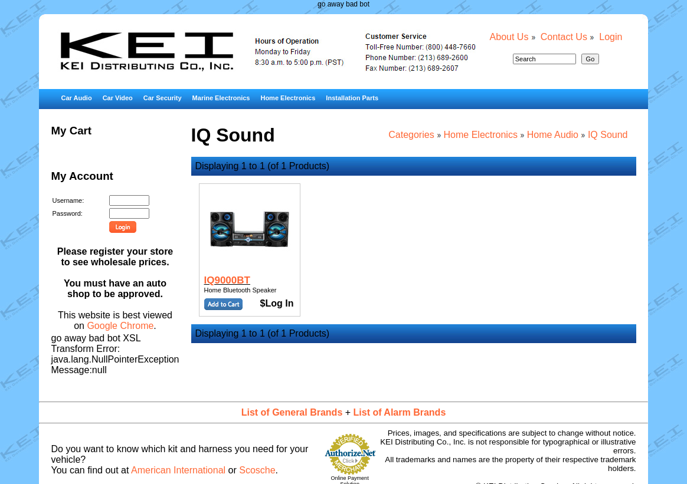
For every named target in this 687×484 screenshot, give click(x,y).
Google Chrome (120, 326)
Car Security (162, 97)
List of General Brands (292, 412)
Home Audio (552, 135)
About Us (509, 37)
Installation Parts (352, 97)
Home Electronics (287, 97)
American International (178, 470)
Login (610, 37)
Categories (411, 135)
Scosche (257, 470)
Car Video (118, 97)
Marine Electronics (221, 97)
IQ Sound (608, 135)
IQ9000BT (227, 280)
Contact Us (564, 37)
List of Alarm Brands (400, 412)
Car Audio (76, 97)
